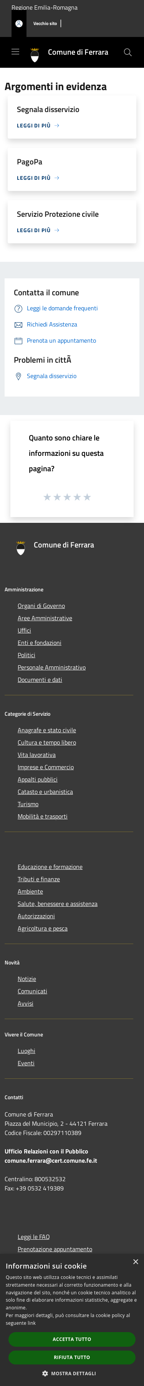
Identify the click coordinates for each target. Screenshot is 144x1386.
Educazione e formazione (50, 866)
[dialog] (72, 1320)
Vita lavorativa (37, 754)
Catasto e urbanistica (45, 791)
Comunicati (32, 991)
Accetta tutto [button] (72, 1339)
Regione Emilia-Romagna (45, 7)
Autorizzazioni (36, 916)
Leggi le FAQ (34, 1236)
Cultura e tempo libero (47, 742)
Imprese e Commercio (46, 767)
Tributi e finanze (39, 879)
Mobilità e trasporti (43, 816)
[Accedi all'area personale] (19, 23)
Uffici (24, 630)
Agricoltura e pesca (43, 928)
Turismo (28, 803)
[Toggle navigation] (15, 51)
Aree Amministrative (45, 618)
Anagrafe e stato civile (47, 730)
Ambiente (30, 891)
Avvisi (25, 1003)
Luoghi (26, 1050)
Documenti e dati (40, 679)
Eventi (26, 1063)
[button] (72, 1373)
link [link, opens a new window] (32, 1323)
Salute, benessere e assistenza (58, 903)
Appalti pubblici (38, 779)
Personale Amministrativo (52, 667)
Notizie (27, 978)
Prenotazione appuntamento (55, 1249)
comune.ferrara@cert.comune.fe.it (51, 1160)
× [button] (135, 1262)
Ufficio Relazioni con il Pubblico (46, 1151)
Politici (26, 655)
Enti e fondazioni (39, 642)
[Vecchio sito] (45, 23)
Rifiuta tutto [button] (72, 1357)
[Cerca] (127, 52)
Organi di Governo (41, 605)
